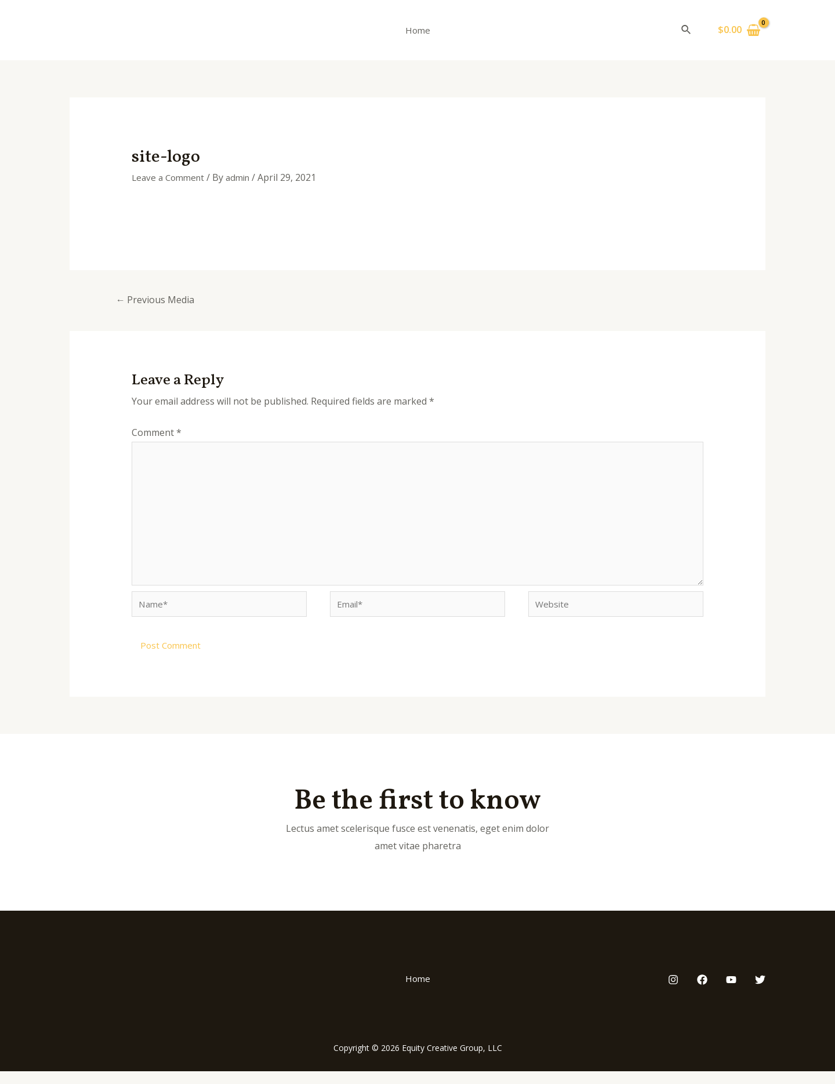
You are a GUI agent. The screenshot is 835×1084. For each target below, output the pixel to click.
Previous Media (159, 300)
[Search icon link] (686, 30)
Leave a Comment (170, 177)
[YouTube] (731, 992)
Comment (156, 433)
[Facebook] (702, 992)
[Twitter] (760, 992)
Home (417, 30)
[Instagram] (673, 992)
